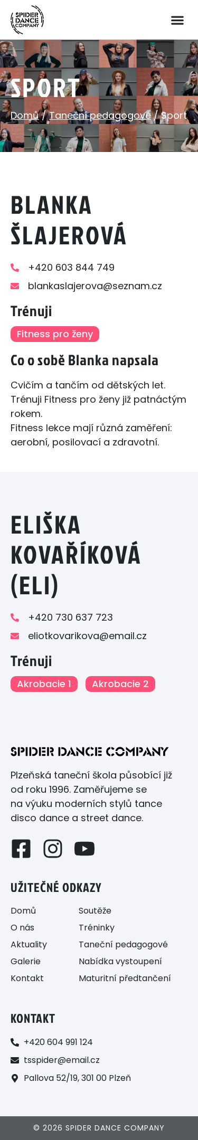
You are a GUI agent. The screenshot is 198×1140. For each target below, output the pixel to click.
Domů (25, 115)
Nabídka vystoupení (120, 961)
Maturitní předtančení (125, 978)
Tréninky (97, 928)
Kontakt (27, 978)
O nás (22, 928)
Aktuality (29, 944)
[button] (177, 20)
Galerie (26, 961)
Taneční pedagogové (100, 115)
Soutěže (95, 911)
